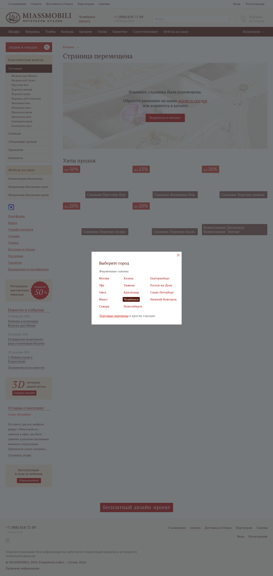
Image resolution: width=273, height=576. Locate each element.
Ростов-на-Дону (161, 285)
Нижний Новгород (163, 299)
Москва (104, 278)
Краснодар (131, 292)
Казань (128, 278)
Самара (104, 306)
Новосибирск (133, 306)
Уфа (101, 285)
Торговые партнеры (114, 315)
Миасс (103, 299)
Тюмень (129, 285)
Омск (102, 292)
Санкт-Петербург (162, 292)
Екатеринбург (159, 278)
